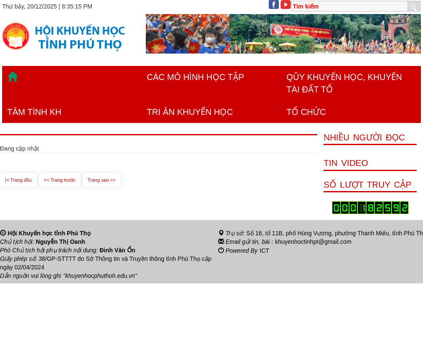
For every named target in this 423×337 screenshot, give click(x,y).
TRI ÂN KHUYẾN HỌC (190, 112)
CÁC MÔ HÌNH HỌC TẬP (195, 77)
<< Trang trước (60, 180)
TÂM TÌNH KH (34, 112)
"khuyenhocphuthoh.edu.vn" (100, 275)
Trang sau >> (102, 180)
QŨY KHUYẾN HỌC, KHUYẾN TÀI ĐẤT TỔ (344, 83)
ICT (265, 250)
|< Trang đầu (18, 180)
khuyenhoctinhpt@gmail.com (313, 241)
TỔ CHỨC (306, 112)
